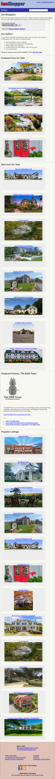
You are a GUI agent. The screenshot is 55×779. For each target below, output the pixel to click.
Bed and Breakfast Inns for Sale (27, 748)
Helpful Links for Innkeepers (14, 759)
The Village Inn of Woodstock (23, 702)
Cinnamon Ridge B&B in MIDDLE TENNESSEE (23, 727)
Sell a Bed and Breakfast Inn (26, 749)
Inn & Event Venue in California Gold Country (23, 97)
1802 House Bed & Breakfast (23, 306)
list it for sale (37, 52)
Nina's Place (23, 676)
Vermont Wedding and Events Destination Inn (23, 123)
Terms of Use (39, 775)
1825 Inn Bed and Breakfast (23, 255)
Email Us (36, 757)
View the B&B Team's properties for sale (17, 414)
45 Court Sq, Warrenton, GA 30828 (23, 625)
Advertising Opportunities (41, 759)
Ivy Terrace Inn (23, 229)
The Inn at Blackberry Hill (23, 178)
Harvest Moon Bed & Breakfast (23, 281)
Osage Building (23, 445)
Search (50, 10)
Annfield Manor (23, 599)
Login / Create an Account (45, 2)
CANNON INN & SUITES (23, 332)
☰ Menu (4, 10)
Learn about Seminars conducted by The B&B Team (23, 424)
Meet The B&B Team (12, 421)
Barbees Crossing (23, 72)
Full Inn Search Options (17, 29)
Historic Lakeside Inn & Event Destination (23, 358)
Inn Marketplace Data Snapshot (15, 757)
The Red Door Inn (23, 149)
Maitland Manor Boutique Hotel (23, 204)
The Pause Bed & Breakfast (23, 497)
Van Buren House (23, 471)
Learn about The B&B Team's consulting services (22, 423)
